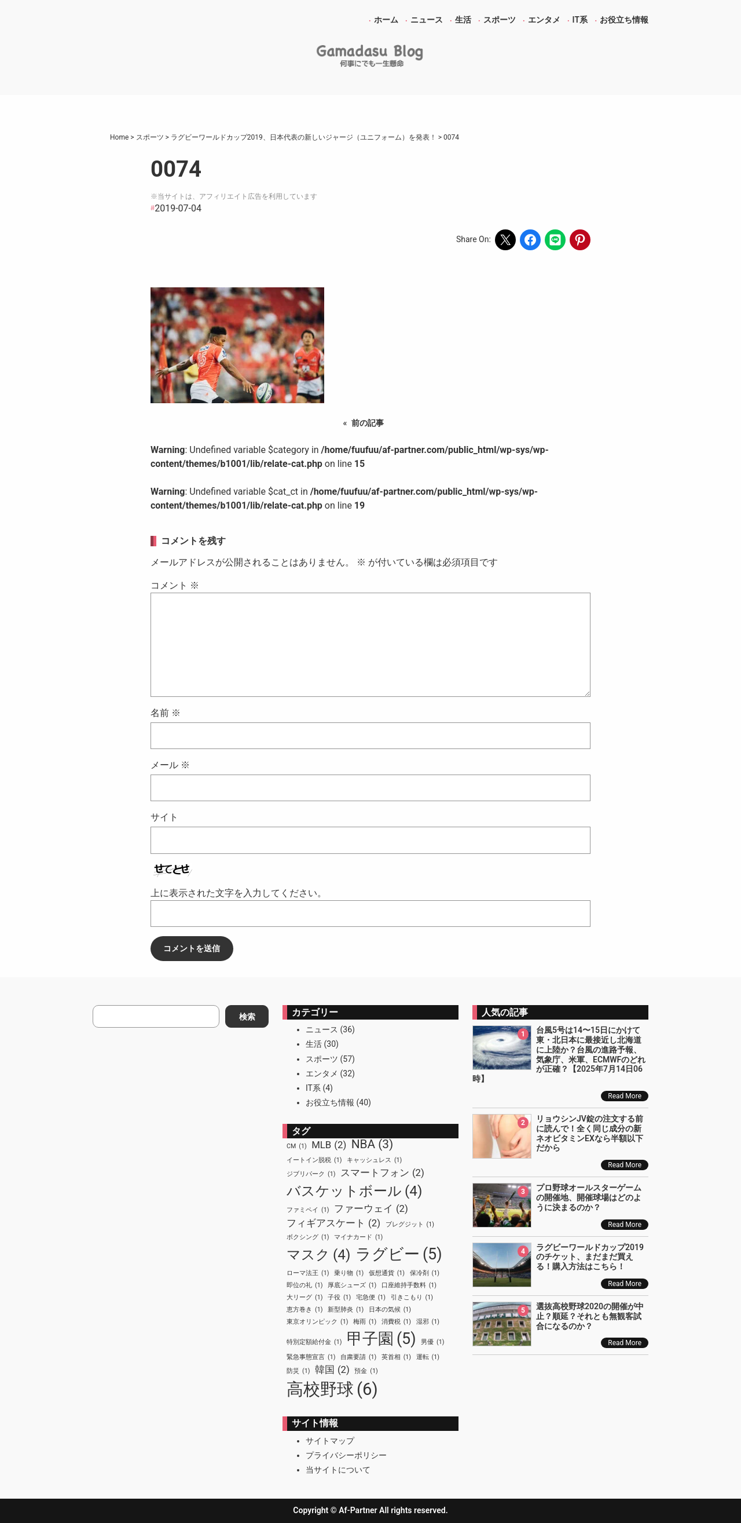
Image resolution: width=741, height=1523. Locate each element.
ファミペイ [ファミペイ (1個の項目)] (308, 1210)
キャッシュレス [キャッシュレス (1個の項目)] (374, 1160)
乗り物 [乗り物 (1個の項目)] (349, 1273)
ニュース (322, 1029)
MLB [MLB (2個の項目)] (328, 1145)
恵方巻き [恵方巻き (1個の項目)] (304, 1309)
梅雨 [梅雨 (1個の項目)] (364, 1322)
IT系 (313, 1088)
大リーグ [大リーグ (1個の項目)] (304, 1297)
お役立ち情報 (330, 1102)
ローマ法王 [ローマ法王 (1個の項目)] (308, 1273)
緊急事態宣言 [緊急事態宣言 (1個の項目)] (311, 1357)
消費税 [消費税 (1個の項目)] (396, 1322)
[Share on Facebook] (530, 239)
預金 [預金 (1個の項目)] (365, 1371)
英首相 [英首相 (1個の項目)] (396, 1357)
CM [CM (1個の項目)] (297, 1146)
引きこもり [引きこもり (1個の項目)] (412, 1297)
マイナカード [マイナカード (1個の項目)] (358, 1237)
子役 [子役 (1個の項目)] (339, 1297)
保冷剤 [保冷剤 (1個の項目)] (424, 1273)
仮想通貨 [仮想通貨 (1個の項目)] (387, 1273)
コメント (175, 585)
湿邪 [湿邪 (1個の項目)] (427, 1322)
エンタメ (322, 1073)
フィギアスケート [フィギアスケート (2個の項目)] (333, 1223)
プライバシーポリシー (346, 1455)
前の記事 (367, 423)
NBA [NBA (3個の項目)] (372, 1144)
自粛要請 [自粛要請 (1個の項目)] (358, 1357)
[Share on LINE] (555, 239)
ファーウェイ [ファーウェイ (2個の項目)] (371, 1208)
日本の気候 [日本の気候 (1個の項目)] (390, 1309)
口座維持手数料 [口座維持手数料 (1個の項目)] (408, 1285)
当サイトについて (338, 1469)
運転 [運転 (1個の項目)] (427, 1357)
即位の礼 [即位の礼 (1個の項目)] (304, 1285)
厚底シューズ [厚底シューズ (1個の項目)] (352, 1285)
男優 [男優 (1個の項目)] (432, 1342)
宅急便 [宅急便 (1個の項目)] (371, 1297)
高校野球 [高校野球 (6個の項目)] (332, 1390)
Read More (624, 1096)
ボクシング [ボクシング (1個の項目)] (308, 1237)
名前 (166, 712)
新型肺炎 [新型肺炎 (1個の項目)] (346, 1309)
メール (170, 764)
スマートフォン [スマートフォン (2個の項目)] (382, 1173)
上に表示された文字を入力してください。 (239, 893)
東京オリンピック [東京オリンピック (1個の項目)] (317, 1322)
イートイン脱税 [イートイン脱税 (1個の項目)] (314, 1160)
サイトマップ (330, 1440)
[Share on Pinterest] (580, 239)
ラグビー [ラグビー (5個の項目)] (398, 1254)
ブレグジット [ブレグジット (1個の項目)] (410, 1224)
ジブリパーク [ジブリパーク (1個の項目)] (311, 1174)
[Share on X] (505, 239)
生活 (314, 1044)
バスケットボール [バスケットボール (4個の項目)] (354, 1191)
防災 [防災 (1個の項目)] (298, 1371)
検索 (247, 1016)
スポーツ (322, 1059)
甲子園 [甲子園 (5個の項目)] (381, 1338)
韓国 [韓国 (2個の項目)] (332, 1370)
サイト (164, 817)
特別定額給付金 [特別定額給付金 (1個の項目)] (314, 1342)
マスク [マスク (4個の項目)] (318, 1254)
